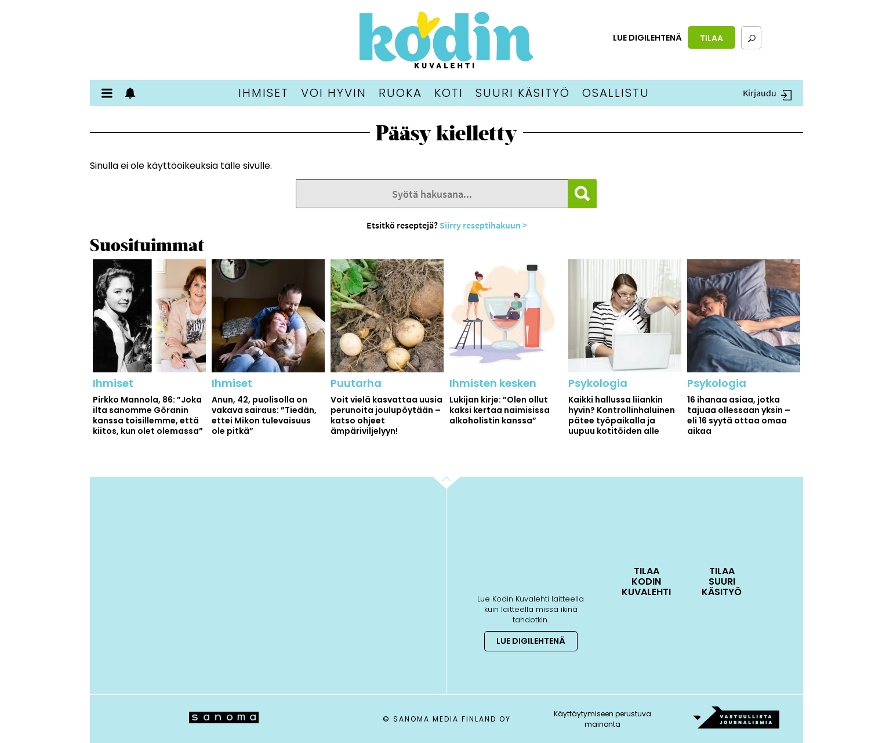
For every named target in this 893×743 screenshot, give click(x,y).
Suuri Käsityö (522, 93)
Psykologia (597, 383)
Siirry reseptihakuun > (483, 225)
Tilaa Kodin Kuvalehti (646, 580)
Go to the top (456, 500)
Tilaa (711, 38)
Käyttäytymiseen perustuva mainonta (602, 719)
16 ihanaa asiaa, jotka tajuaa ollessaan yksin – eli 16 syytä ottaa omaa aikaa (738, 415)
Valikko (110, 93)
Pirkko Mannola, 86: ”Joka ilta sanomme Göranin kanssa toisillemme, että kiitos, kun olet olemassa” (148, 415)
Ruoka (400, 93)
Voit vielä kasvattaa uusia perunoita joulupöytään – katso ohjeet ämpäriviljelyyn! (386, 415)
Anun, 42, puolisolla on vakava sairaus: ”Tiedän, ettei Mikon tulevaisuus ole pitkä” (264, 415)
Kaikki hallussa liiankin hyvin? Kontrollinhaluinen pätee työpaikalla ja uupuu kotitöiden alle (621, 415)
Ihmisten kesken (492, 383)
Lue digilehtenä (647, 38)
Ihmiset (263, 93)
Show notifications (133, 93)
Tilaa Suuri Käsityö (722, 580)
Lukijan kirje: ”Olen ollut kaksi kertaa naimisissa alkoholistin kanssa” (499, 410)
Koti (448, 93)
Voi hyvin (333, 93)
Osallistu (615, 93)
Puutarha (356, 383)
